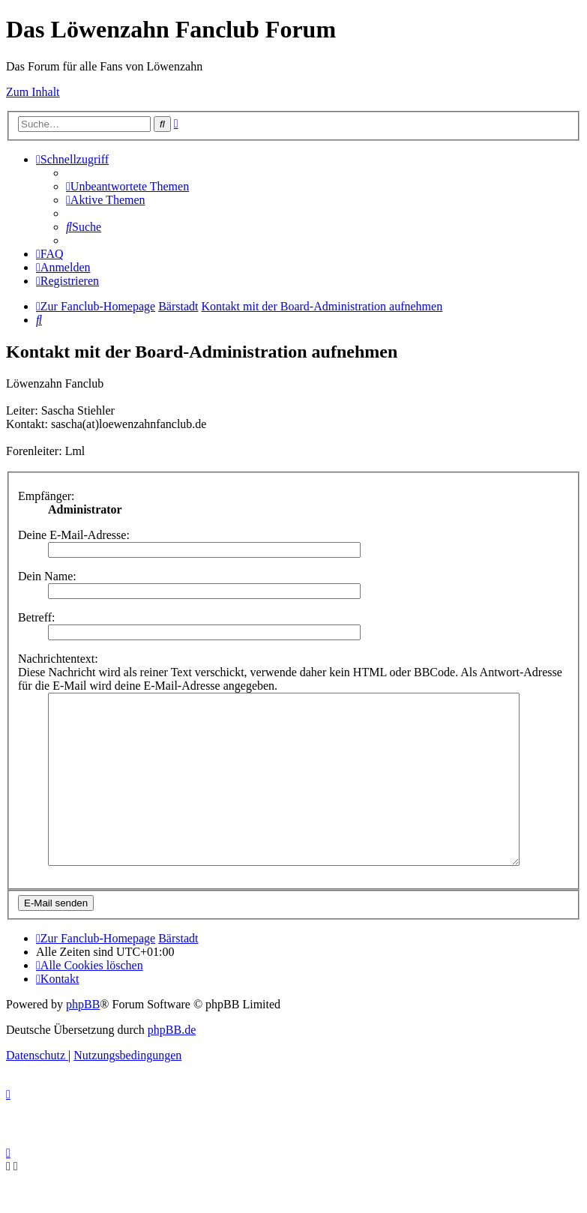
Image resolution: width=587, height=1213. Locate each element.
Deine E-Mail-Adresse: (74, 535)
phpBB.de (172, 1063)
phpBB (83, 1038)
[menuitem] (127, 186)
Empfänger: (46, 496)
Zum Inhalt (33, 91)
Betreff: (36, 617)
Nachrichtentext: (58, 658)
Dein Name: (47, 576)
